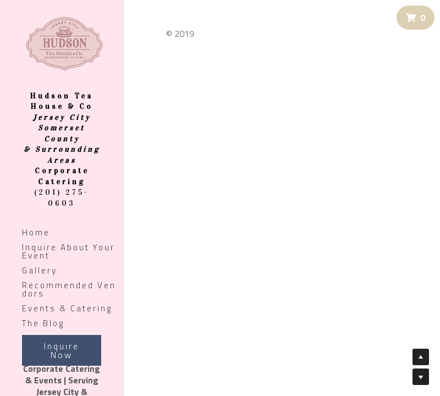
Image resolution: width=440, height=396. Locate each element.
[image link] (64, 43)
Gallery (39, 270)
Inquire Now (61, 350)
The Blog (43, 323)
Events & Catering (67, 308)
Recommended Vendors (69, 289)
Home (36, 232)
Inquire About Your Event (68, 251)
